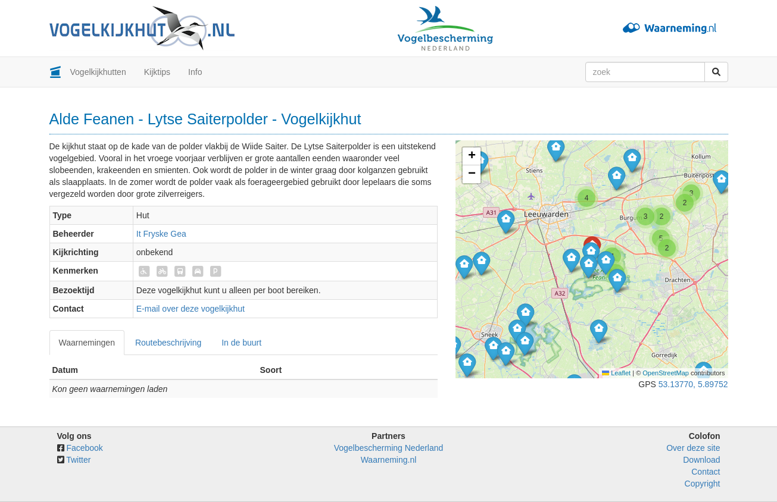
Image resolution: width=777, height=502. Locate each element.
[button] (464, 266)
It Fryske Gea (161, 234)
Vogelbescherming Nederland (389, 448)
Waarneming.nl (389, 460)
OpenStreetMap (665, 372)
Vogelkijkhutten (98, 72)
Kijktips (157, 72)
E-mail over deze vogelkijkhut (190, 308)
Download (701, 460)
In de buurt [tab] (241, 342)
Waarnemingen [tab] (87, 342)
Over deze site (693, 448)
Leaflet (616, 372)
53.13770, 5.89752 (693, 384)
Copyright (702, 483)
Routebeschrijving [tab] (168, 342)
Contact (705, 471)
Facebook (84, 448)
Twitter (78, 460)
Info (195, 72)
